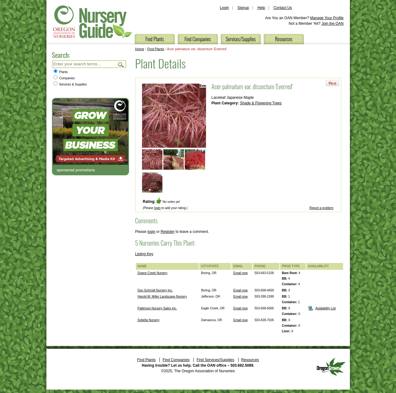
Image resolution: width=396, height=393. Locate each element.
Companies (64, 78)
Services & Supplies (70, 84)
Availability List (326, 308)
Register (167, 231)
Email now (240, 273)
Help (261, 8)
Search (121, 65)
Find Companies (197, 39)
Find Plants (154, 39)
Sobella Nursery (149, 320)
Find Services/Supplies (215, 360)
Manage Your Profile (326, 18)
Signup (243, 8)
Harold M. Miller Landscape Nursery (162, 296)
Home (139, 49)
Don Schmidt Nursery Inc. (155, 290)
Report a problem (321, 208)
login (157, 208)
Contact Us (282, 8)
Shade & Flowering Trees (261, 103)
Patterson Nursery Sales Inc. (157, 308)
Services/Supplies (241, 39)
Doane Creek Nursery (153, 273)
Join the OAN (332, 23)
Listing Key (144, 254)
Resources (283, 39)
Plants (61, 72)
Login (224, 8)
